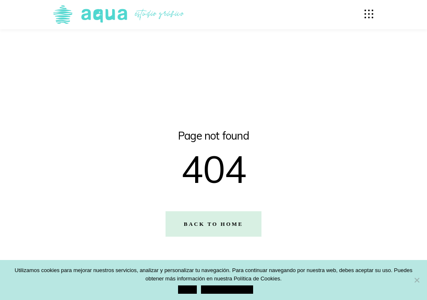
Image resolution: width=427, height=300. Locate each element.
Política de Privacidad (227, 289)
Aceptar (187, 289)
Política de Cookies (257, 278)
